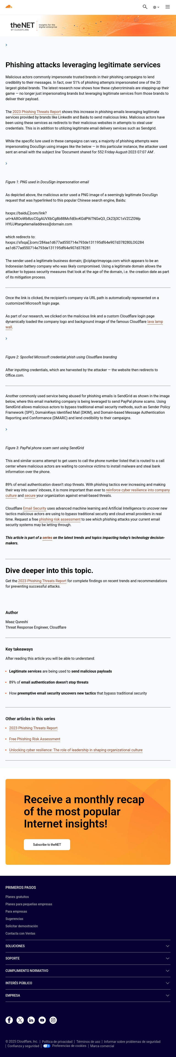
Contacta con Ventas (20, 933)
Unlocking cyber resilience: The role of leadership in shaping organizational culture (76, 750)
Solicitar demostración (22, 926)
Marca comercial (102, 1046)
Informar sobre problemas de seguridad (132, 1041)
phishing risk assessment (59, 519)
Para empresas (16, 911)
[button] (156, 7)
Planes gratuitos (17, 897)
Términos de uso (88, 1041)
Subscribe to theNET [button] (47, 844)
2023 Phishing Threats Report (37, 112)
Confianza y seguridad (23, 1046)
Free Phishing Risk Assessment (34, 739)
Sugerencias (14, 919)
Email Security (34, 508)
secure (30, 495)
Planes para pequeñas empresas (29, 904)
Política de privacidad (57, 1041)
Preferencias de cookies (64, 1046)
